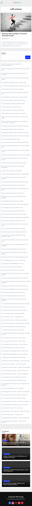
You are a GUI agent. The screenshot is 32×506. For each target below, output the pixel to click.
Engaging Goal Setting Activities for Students (13, 129)
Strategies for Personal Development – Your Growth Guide (15, 360)
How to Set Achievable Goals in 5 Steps (11, 139)
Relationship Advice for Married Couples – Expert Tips (14, 394)
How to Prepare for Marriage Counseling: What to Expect (15, 182)
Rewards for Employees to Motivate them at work (13, 295)
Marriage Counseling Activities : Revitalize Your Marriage (15, 204)
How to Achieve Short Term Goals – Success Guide (14, 341)
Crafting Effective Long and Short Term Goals (13, 110)
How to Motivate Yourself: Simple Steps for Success (14, 377)
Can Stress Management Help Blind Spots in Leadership (15, 278)
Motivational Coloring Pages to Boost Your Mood (13, 292)
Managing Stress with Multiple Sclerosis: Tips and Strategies (16, 155)
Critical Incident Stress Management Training (12, 263)
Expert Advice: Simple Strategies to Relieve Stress (13, 100)
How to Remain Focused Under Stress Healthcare (13, 307)
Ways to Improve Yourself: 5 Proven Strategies (13, 201)
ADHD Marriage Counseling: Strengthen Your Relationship (15, 217)
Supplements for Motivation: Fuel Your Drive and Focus (15, 286)
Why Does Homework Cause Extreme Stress (12, 266)
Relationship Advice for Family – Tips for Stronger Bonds (15, 373)
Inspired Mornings (16, 497)
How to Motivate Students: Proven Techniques (13, 329)
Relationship (7, 454)
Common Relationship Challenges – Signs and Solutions (15, 404)
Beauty (5, 440)
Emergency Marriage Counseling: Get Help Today (13, 210)
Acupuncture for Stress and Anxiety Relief (12, 170)
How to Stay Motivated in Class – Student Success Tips (15, 370)
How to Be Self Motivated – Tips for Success (12, 408)
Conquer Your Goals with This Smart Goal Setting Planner (15, 142)
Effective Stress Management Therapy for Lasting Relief (15, 174)
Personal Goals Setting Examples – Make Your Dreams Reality (16, 367)
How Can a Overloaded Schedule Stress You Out (13, 270)
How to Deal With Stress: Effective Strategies (12, 89)
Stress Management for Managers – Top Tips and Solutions (16, 417)
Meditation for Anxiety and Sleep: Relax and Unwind (14, 162)
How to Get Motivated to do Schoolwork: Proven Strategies (16, 303)
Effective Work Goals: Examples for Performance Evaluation (16, 135)
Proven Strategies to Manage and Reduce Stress (13, 103)
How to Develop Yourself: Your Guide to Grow (12, 207)
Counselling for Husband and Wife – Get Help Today (14, 82)
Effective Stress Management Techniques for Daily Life (15, 289)
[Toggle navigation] (2, 2)
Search (4, 53)
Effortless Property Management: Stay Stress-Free (14, 249)
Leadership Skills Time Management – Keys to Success (14, 354)
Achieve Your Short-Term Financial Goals (11, 107)
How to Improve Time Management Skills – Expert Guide (15, 351)
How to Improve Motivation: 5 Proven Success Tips (14, 398)
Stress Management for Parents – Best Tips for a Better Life (16, 401)
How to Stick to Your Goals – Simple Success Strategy (14, 320)
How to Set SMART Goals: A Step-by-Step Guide (13, 313)
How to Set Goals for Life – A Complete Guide (12, 316)
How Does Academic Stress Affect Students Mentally (14, 310)
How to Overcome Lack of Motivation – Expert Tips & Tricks (16, 411)
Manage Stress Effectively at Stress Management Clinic (15, 257)
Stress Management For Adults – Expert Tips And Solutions (16, 391)
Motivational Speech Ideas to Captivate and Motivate (14, 232)
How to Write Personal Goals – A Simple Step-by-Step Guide (16, 323)
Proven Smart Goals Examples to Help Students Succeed (15, 126)
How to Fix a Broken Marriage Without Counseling (13, 228)
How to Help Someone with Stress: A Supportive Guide (14, 97)
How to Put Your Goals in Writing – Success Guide (13, 337)
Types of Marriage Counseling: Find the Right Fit (13, 193)
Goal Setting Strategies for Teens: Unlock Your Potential (15, 132)
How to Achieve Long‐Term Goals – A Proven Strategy (14, 344)
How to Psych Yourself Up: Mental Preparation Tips (14, 380)
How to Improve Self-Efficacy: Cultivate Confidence (14, 214)
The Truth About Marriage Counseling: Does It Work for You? (16, 85)
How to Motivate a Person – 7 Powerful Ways (12, 414)
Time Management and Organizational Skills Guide (14, 357)
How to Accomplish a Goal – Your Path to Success (13, 347)
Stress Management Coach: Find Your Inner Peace (13, 260)
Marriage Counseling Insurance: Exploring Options (13, 185)
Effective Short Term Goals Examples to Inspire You (14, 113)
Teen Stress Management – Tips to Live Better (13, 388)
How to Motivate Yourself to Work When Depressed (14, 326)
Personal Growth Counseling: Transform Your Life (13, 220)
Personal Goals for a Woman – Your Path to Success (14, 364)
